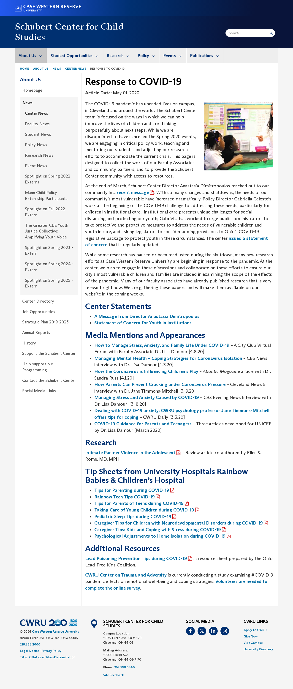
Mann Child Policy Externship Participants (46, 195)
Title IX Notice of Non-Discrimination (47, 657)
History (29, 343)
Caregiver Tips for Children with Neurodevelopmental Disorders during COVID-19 (178, 523)
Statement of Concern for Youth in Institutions (143, 322)
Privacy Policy (51, 651)
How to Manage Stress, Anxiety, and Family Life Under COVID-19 (161, 345)
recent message (133, 192)
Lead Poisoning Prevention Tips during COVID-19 (136, 558)
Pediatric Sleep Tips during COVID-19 (132, 516)
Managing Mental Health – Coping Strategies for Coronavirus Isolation (168, 358)
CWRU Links (256, 621)
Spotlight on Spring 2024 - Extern (49, 266)
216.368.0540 (124, 667)
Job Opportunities (38, 311)
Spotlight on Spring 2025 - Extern (49, 283)
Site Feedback (113, 675)
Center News (75, 68)
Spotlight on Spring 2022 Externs (47, 179)
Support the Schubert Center (49, 353)
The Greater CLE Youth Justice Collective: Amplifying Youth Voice (46, 231)
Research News (39, 155)
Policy (149, 55)
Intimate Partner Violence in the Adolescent (130, 452)
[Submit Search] (271, 33)
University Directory (258, 649)
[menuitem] (31, 55)
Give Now (251, 636)
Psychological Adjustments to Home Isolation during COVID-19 (159, 536)
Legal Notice (29, 651)
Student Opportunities (77, 55)
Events (174, 55)
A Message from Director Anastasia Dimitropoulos (146, 316)
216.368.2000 (30, 644)
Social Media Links (39, 390)
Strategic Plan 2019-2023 (45, 322)
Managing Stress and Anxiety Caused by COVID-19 (146, 397)
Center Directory (38, 301)
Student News (38, 134)
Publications (207, 55)
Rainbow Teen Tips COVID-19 (124, 497)
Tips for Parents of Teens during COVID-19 (139, 503)
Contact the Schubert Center (49, 380)
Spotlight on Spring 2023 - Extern (49, 250)
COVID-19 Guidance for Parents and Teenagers (143, 424)
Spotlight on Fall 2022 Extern (45, 211)
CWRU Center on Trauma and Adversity (126, 575)
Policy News (36, 144)
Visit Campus (253, 643)
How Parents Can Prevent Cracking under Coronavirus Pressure (159, 384)
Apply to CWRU (255, 630)
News (56, 68)
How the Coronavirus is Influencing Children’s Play (146, 371)
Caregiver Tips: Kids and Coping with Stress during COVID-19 (157, 529)
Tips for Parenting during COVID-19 (131, 490)
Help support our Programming (37, 366)
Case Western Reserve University (55, 631)
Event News (36, 165)
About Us (33, 55)
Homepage (32, 90)
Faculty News (37, 123)
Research (120, 55)
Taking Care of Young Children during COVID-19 (144, 510)
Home (24, 68)
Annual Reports (36, 332)
